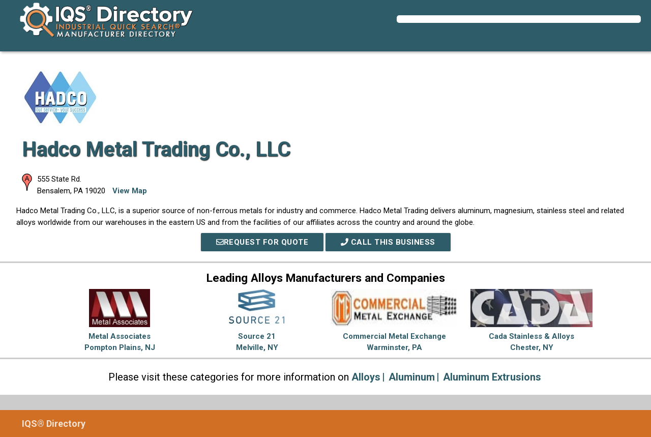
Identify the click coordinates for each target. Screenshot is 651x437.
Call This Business (388, 242)
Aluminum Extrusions (492, 377)
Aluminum (412, 377)
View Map (129, 190)
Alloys (365, 377)
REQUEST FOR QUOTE (262, 242)
